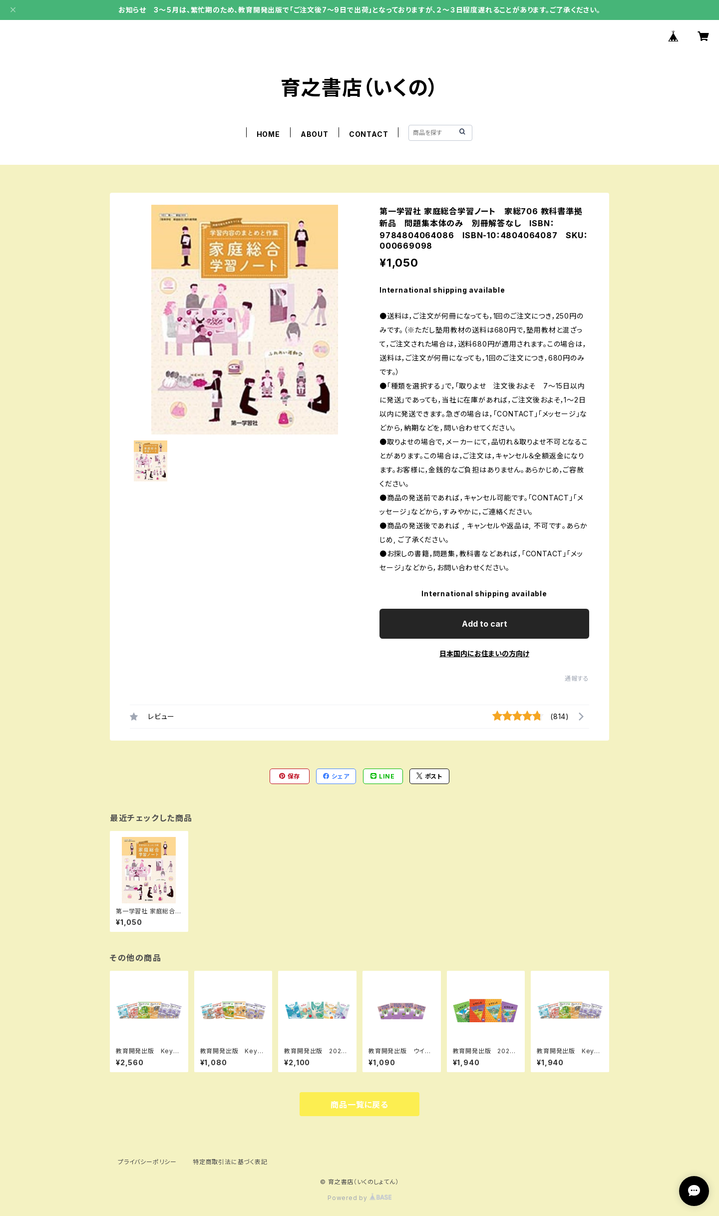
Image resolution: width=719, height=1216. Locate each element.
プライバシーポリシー (147, 1162)
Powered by (359, 1198)
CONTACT (368, 134)
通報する (577, 678)
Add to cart (484, 624)
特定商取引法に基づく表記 (230, 1162)
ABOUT (315, 134)
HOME (268, 134)
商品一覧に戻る (359, 1105)
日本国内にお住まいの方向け (484, 653)
